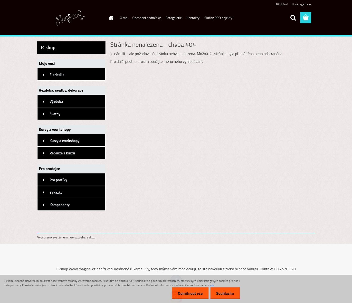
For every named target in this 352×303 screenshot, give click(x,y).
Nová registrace (301, 4)
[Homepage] (110, 17)
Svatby (55, 114)
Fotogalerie (174, 17)
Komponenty (60, 205)
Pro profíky (58, 180)
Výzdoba (56, 101)
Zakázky (56, 192)
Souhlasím (225, 293)
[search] (293, 17)
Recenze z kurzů (62, 153)
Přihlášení (281, 4)
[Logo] (70, 18)
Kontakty (193, 17)
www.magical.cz (82, 269)
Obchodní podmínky (146, 17)
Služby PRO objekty (218, 17)
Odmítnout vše (189, 293)
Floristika (57, 74)
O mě (123, 17)
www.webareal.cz (82, 237)
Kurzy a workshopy (65, 140)
